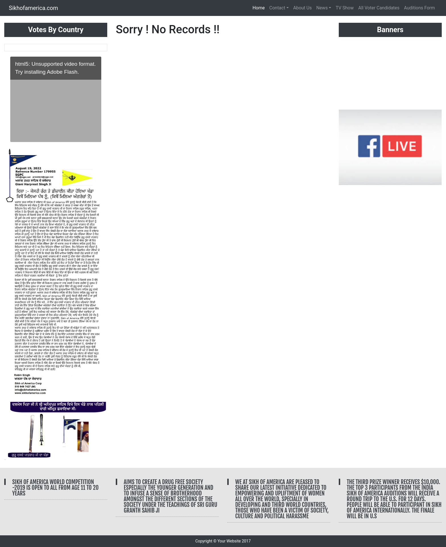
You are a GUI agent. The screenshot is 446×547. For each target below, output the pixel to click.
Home (260, 8)
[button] (12, 270)
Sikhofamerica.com (33, 8)
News (322, 8)
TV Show (345, 8)
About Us (302, 8)
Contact (277, 8)
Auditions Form (419, 8)
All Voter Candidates (379, 8)
